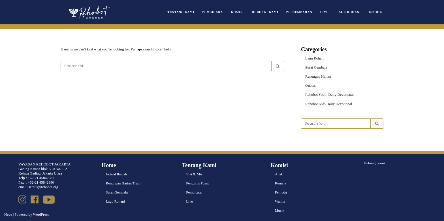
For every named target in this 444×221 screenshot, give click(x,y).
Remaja (280, 183)
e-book (375, 12)
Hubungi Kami (265, 12)
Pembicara (212, 12)
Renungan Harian (318, 76)
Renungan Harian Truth (123, 183)
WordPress (41, 214)
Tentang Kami (181, 12)
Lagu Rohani (348, 12)
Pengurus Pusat (197, 183)
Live (324, 12)
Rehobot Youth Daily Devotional (329, 94)
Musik (279, 210)
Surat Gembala (316, 67)
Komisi (237, 12)
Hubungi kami (374, 163)
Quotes (310, 85)
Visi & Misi (194, 174)
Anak (279, 174)
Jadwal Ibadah (116, 174)
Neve (8, 214)
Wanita (280, 201)
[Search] (166, 66)
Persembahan (299, 12)
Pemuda (281, 192)
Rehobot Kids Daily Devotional (328, 104)
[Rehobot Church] (89, 12)
